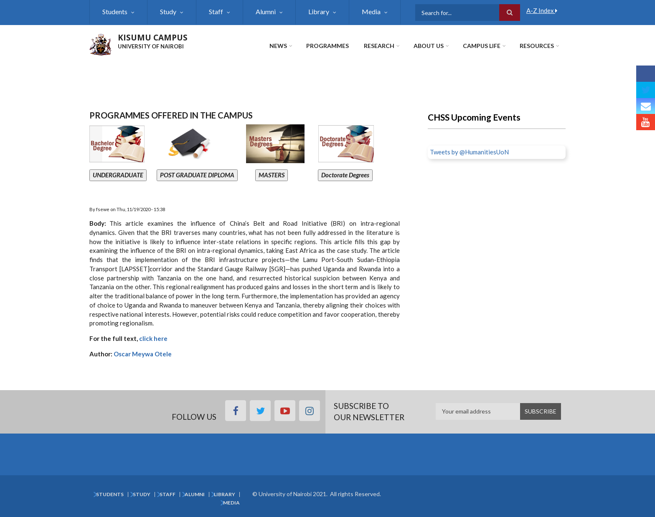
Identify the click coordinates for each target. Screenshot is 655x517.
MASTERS (271, 175)
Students (114, 11)
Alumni (266, 11)
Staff (216, 11)
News (278, 45)
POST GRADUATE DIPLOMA (197, 175)
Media (371, 11)
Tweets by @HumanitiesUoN (469, 152)
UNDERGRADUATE (118, 175)
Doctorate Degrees (345, 175)
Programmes (327, 45)
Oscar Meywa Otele (143, 354)
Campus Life (481, 45)
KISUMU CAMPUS (153, 37)
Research (379, 45)
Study (168, 11)
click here (153, 338)
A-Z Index (541, 10)
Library (318, 11)
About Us (429, 45)
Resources (537, 45)
